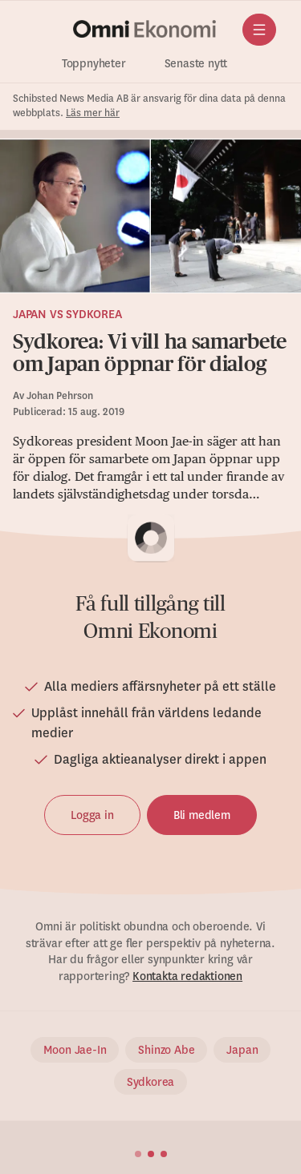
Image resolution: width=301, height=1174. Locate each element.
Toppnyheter (94, 64)
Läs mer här (93, 113)
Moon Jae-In (75, 1050)
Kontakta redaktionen (187, 976)
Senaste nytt (196, 64)
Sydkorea (150, 1082)
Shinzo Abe (166, 1050)
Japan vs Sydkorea (67, 314)
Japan (242, 1050)
